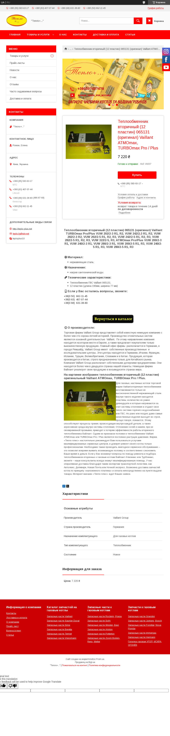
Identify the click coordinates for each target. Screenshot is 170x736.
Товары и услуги (38, 34)
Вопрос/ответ (13, 630)
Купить (137, 175)
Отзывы (14, 84)
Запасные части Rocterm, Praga (104, 616)
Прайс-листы (17, 63)
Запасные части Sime (58, 625)
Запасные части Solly (99, 620)
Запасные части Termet (59, 633)
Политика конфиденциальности (104, 665)
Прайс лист (12, 626)
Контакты (80, 34)
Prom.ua (100, 659)
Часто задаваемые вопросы (26, 91)
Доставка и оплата (106, 34)
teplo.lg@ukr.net (21, 233)
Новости (14, 70)
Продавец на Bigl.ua (85, 662)
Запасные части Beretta (59, 629)
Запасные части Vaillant (59, 616)
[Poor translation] (12, 686)
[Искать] (138, 21)
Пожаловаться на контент (74, 665)
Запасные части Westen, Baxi (103, 625)
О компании (12, 622)
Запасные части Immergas (142, 633)
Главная (14, 34)
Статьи (130, 34)
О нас (63, 34)
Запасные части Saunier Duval (63, 620)
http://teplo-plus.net (22, 228)
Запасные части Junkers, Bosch (145, 620)
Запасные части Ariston (100, 629)
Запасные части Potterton (100, 633)
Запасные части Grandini (141, 616)
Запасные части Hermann (141, 637)
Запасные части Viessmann (61, 638)
